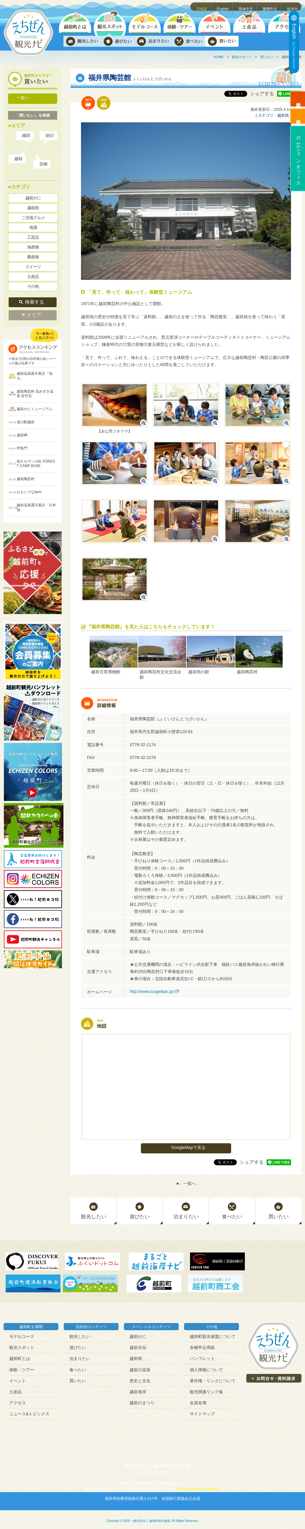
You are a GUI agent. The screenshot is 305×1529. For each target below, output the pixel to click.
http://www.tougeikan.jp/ (152, 991)
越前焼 (136, 1356)
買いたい (266, 57)
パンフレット (202, 1356)
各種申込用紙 (202, 1345)
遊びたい (77, 1345)
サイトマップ (202, 1411)
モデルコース (21, 1334)
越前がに (138, 1334)
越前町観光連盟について (213, 1334)
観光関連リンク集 (206, 1389)
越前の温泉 (140, 1367)
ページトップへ (292, 1516)
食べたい (77, 1367)
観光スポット (242, 57)
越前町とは (19, 1356)
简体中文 (246, 6)
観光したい (79, 1334)
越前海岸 (138, 1389)
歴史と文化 (140, 1378)
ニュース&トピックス (29, 1411)
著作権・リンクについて (213, 1378)
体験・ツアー (21, 1367)
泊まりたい (79, 1356)
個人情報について (206, 1367)
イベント (17, 1378)
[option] (113, 655)
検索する (34, 299)
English (224, 6)
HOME (219, 57)
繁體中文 (270, 6)
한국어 (293, 6)
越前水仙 (138, 1345)
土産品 (15, 1389)
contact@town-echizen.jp (198, 1486)
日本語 (203, 6)
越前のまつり (142, 1400)
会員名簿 (198, 1400)
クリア (34, 312)
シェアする (262, 93)
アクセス (17, 1400)
